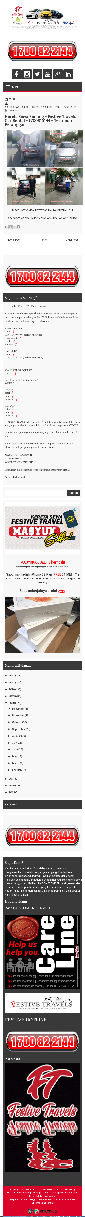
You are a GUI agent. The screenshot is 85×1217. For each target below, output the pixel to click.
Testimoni (14, 110)
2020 (12, 689)
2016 (12, 785)
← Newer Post (12, 239)
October (17, 722)
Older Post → (73, 239)
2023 (12, 682)
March (15, 763)
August (16, 735)
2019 (12, 696)
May (14, 756)
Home (43, 239)
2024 (12, 675)
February (17, 769)
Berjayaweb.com (49, 1196)
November (18, 715)
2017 (12, 778)
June (15, 749)
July (14, 742)
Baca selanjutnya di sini (38, 591)
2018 (12, 703)
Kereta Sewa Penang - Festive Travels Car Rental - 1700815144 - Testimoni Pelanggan (40, 120)
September (18, 729)
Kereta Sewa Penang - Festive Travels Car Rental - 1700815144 (40, 106)
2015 (12, 792)
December (18, 708)
